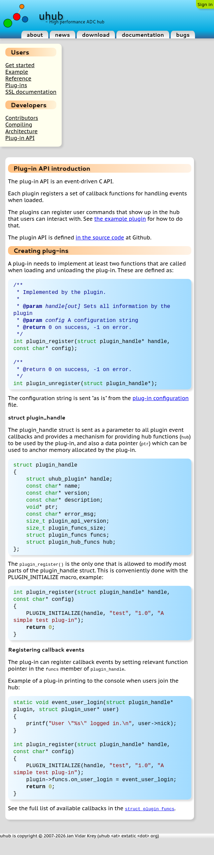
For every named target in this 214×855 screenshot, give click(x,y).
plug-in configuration (161, 403)
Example (16, 71)
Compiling (18, 124)
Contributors (21, 118)
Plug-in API (20, 138)
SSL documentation (30, 92)
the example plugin (120, 218)
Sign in (205, 4)
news (62, 34)
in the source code (100, 237)
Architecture (21, 131)
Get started (20, 65)
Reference (18, 78)
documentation (143, 34)
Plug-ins (16, 85)
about (35, 34)
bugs (183, 34)
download (96, 34)
